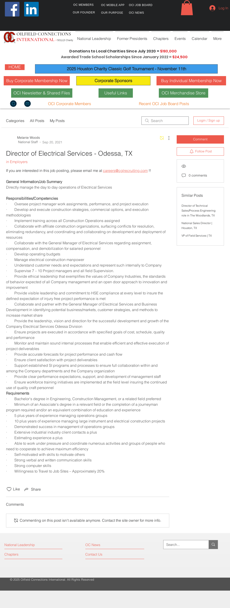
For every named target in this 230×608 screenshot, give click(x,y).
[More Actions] (166, 138)
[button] (187, 7)
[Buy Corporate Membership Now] (37, 80)
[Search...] (182, 544)
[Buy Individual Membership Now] (191, 80)
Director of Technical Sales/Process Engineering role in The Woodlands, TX (198, 210)
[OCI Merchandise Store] (183, 93)
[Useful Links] (116, 93)
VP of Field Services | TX (197, 235)
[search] (165, 120)
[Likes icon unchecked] (9, 489)
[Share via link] (32, 489)
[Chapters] (21, 554)
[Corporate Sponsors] (113, 80)
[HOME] (15, 67)
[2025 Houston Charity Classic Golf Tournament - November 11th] (126, 69)
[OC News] (105, 544)
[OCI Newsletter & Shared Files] (41, 93)
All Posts (37, 120)
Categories (15, 120)
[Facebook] (12, 9)
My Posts (57, 120)
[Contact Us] (102, 554)
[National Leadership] (24, 544)
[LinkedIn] (31, 9)
